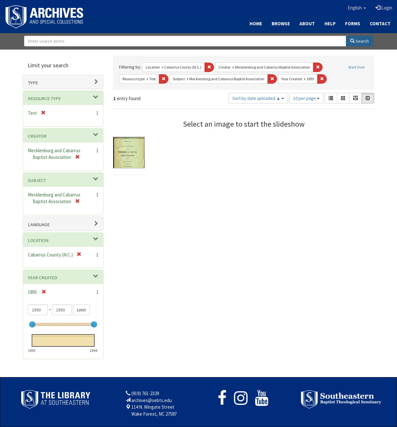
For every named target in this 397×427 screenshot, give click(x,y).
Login (383, 8)
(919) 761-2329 (145, 393)
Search (359, 41)
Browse (281, 24)
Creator (37, 136)
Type (33, 83)
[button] (357, 8)
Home (255, 24)
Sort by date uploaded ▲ (258, 98)
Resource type (44, 98)
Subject (37, 180)
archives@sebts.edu (151, 400)
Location (38, 240)
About (307, 24)
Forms (352, 24)
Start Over (356, 67)
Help (330, 24)
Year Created (42, 277)
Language (39, 224)
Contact (380, 24)
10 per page (306, 98)
